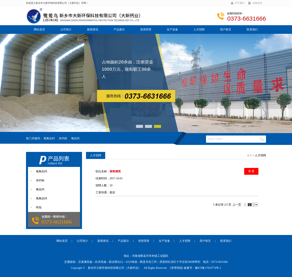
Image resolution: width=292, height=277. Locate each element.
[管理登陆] (176, 267)
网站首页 (39, 29)
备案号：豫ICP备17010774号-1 (202, 267)
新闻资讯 (92, 29)
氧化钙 (75, 138)
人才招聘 (199, 29)
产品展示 (119, 29)
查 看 (251, 171)
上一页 (237, 204)
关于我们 (239, 3)
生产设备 (172, 29)
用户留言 (225, 29)
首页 (249, 155)
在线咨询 (257, 3)
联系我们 (252, 29)
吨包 (39, 207)
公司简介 (66, 29)
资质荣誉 (145, 29)
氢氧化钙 (49, 138)
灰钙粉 (63, 138)
